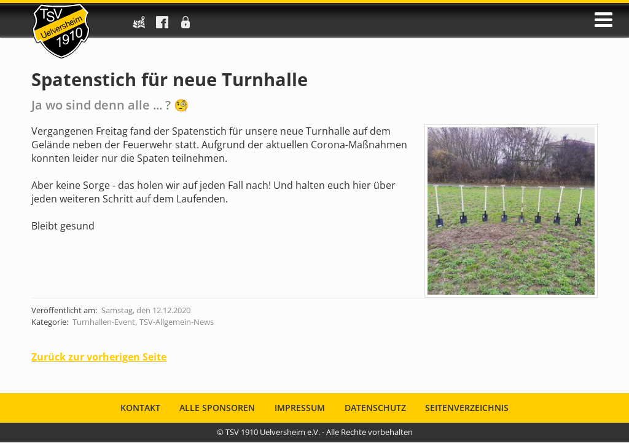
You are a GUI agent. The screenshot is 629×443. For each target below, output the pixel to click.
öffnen (603, 19)
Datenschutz (375, 407)
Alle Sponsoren (217, 407)
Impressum (300, 407)
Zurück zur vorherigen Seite (98, 357)
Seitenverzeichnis (467, 407)
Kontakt (140, 407)
